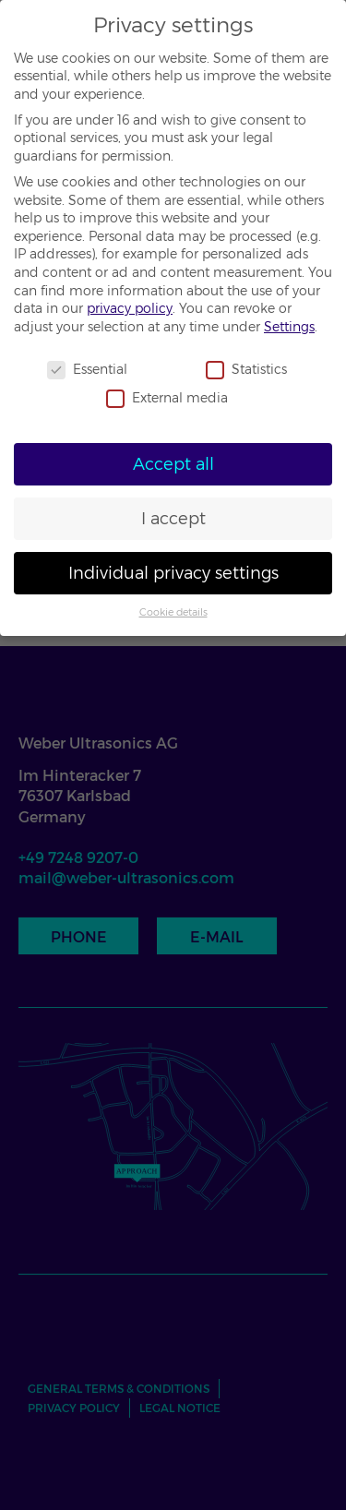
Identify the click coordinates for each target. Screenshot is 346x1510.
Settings (289, 326)
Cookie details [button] (173, 612)
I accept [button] (173, 518)
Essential (87, 369)
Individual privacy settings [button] (173, 572)
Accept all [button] (173, 463)
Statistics (246, 369)
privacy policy (130, 308)
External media (167, 398)
